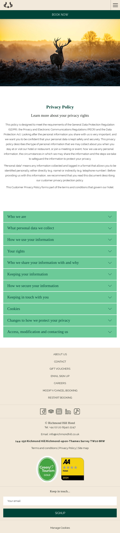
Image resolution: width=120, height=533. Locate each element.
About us (60, 354)
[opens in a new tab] (47, 468)
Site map (83, 448)
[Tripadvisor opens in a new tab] (51, 410)
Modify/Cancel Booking (60, 390)
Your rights (59, 251)
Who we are (59, 216)
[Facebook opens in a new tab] (43, 410)
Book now (60, 14)
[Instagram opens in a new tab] (59, 410)
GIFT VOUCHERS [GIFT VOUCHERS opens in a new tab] (64, 369)
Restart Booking (60, 397)
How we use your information (59, 239)
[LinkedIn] (68, 410)
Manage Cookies (60, 527)
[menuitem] (60, 354)
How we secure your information (59, 286)
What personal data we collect (59, 228)
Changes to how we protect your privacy (59, 320)
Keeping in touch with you (59, 297)
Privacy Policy (67, 448)
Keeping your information (59, 274)
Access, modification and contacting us (59, 332)
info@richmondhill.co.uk (64, 434)
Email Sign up (60, 376)
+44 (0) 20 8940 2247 (62, 427)
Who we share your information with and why (59, 262)
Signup (60, 513)
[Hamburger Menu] (115, 5)
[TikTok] (77, 410)
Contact (60, 361)
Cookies (59, 309)
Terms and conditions (44, 448)
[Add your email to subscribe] (60, 501)
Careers (60, 383)
